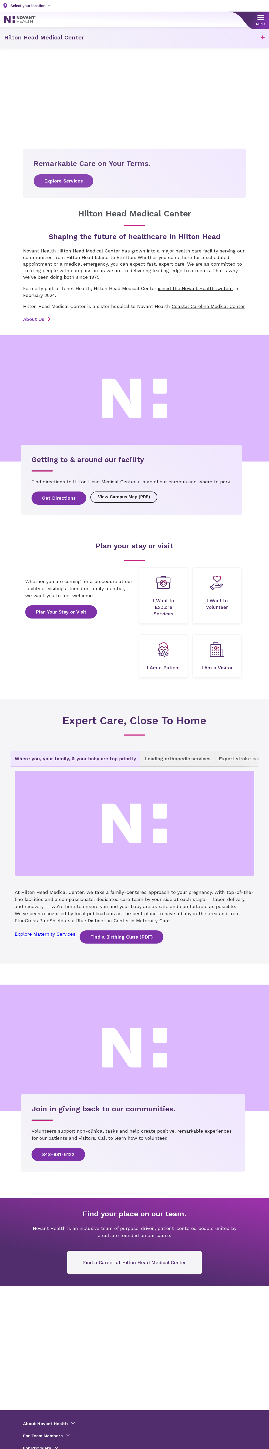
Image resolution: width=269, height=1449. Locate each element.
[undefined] (163, 596)
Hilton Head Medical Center (44, 37)
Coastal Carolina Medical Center (208, 306)
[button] (263, 37)
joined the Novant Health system (195, 288)
